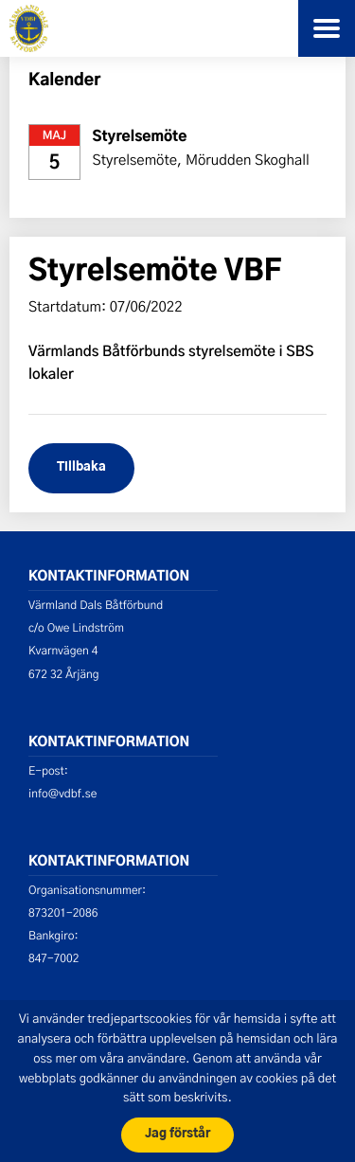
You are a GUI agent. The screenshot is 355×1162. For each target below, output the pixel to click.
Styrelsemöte (140, 138)
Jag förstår (177, 1134)
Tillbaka (81, 467)
